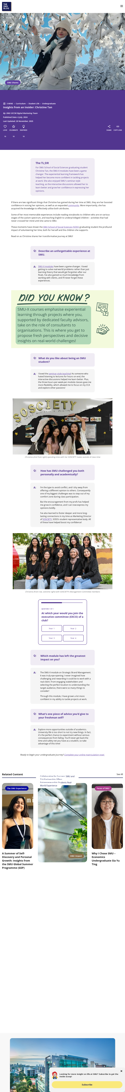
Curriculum (21, 103)
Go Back (8, 17)
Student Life (34, 103)
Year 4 (73, 638)
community (73, 205)
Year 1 (52, 628)
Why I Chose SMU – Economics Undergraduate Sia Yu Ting (106, 859)
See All (120, 774)
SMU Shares (12, 82)
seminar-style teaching (60, 373)
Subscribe (87, 1084)
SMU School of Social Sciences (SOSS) (61, 227)
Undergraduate (49, 103)
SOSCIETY (47, 519)
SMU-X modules (45, 266)
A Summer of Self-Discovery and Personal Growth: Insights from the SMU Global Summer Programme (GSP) (17, 861)
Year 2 (73, 628)
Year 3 (52, 638)
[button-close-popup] (121, 1071)
